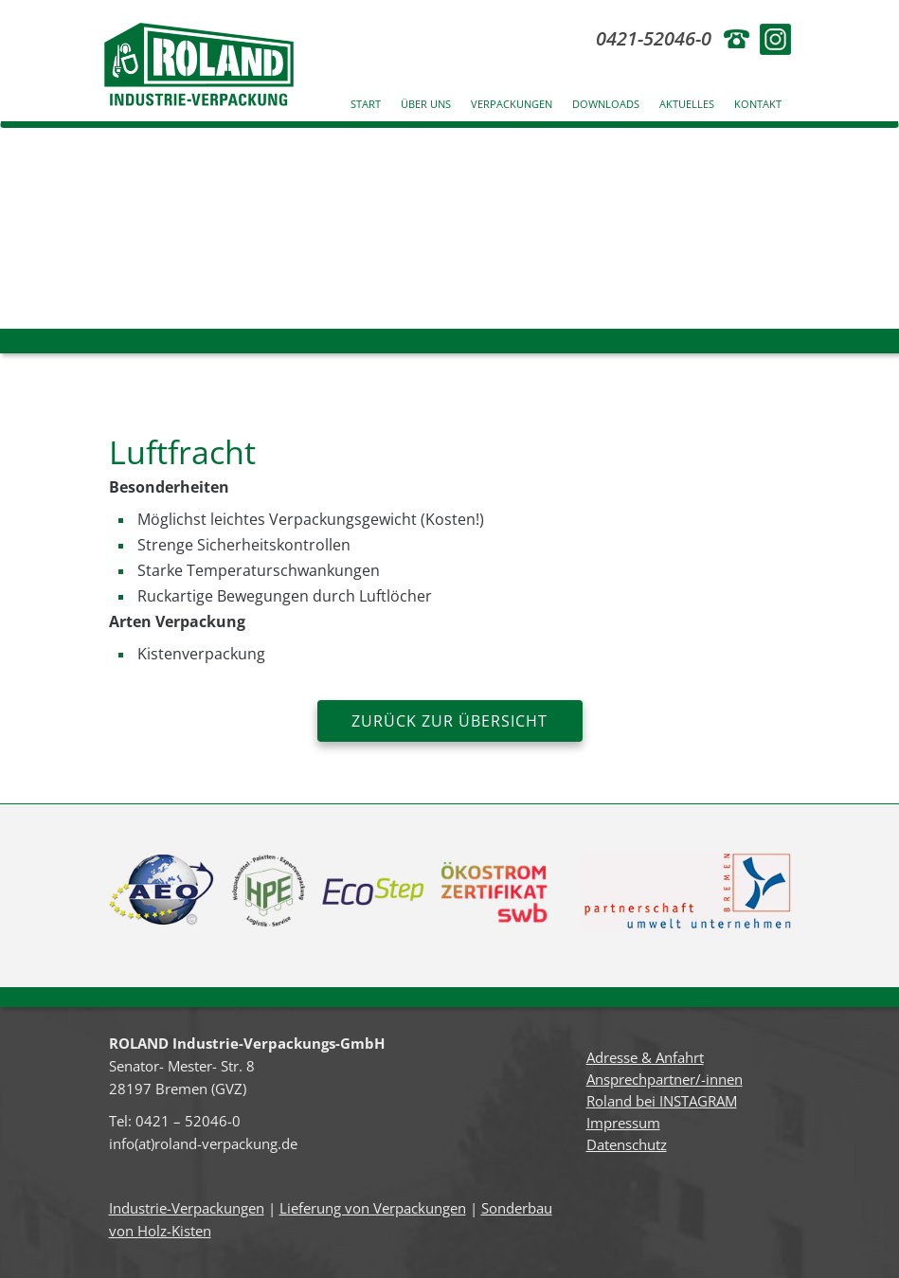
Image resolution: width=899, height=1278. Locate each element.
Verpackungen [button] (511, 104)
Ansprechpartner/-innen (664, 1079)
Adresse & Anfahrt (645, 1057)
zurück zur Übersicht (449, 721)
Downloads (605, 104)
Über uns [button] (426, 104)
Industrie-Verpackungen (186, 1207)
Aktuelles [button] (686, 104)
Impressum (623, 1122)
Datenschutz (626, 1144)
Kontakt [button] (758, 104)
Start (366, 104)
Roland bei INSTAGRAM (661, 1100)
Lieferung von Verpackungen (372, 1207)
